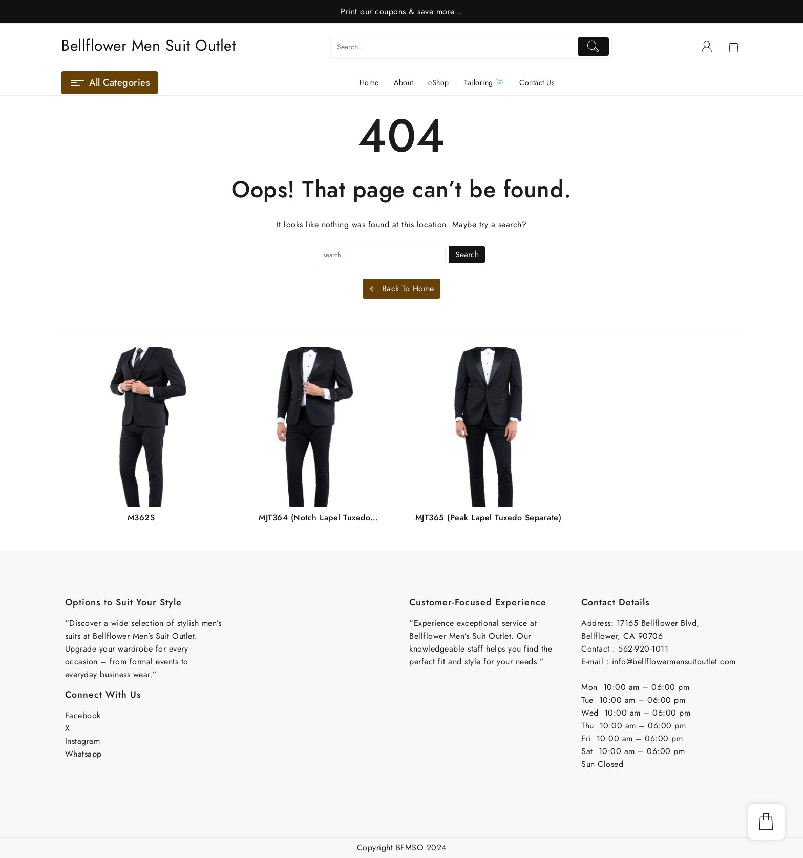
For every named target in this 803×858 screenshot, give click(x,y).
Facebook (83, 715)
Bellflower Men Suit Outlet (148, 45)
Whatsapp (83, 754)
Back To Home (401, 289)
